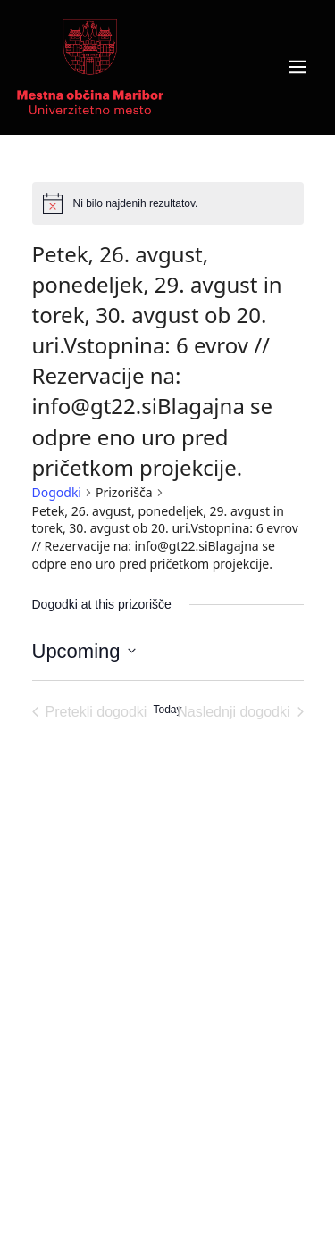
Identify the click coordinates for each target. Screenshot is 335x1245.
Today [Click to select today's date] (167, 709)
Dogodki (56, 492)
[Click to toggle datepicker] (84, 651)
